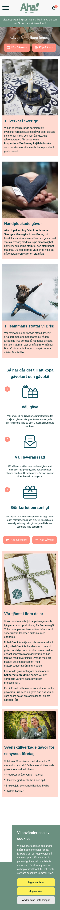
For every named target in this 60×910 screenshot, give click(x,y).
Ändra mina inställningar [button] (36, 900)
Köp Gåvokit (44, 47)
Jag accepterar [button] (36, 882)
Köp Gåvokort (17, 47)
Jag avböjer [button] (36, 891)
